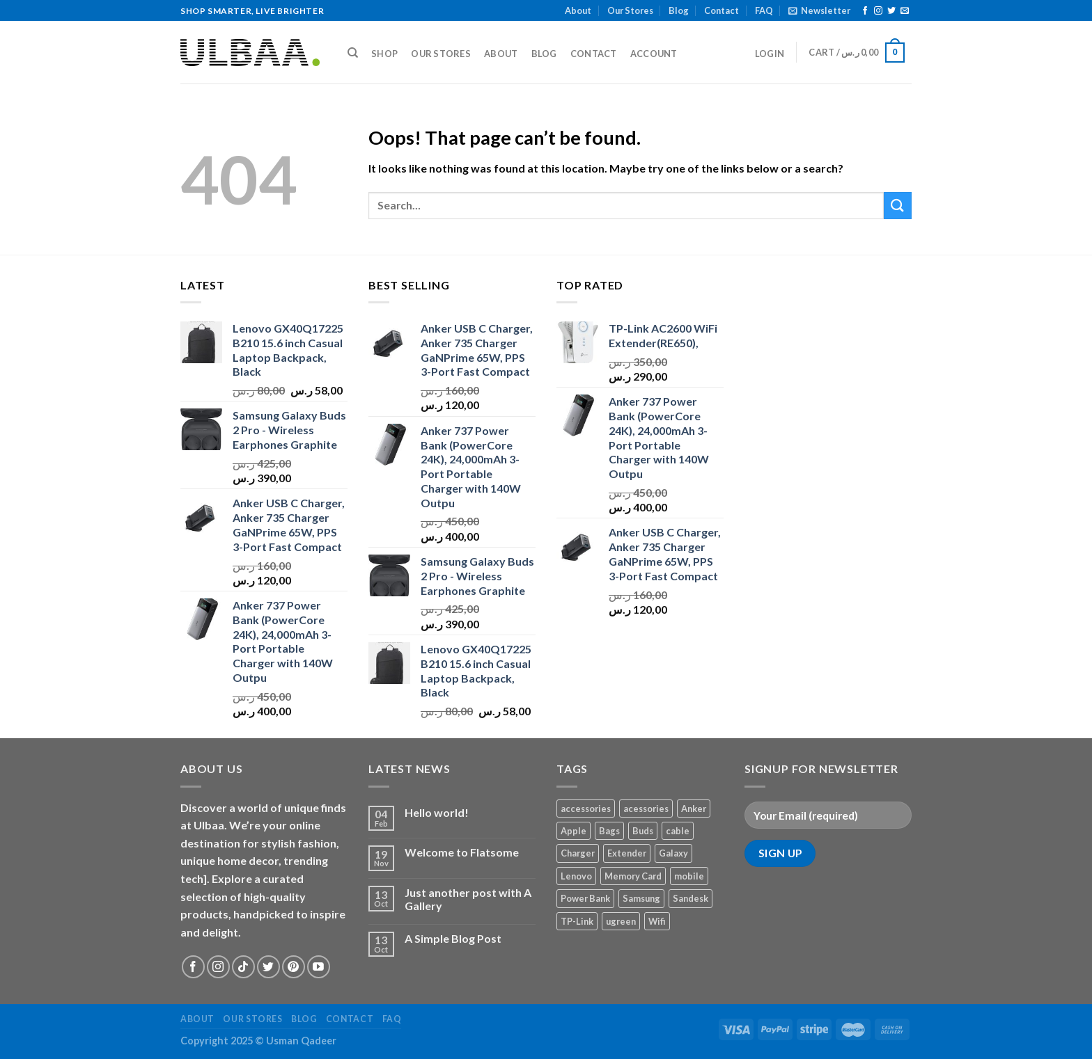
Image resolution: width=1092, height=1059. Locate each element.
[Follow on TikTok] (243, 966)
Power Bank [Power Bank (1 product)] (585, 898)
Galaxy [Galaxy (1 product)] (673, 853)
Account (654, 53)
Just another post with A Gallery (468, 899)
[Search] (353, 53)
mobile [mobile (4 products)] (689, 876)
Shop (384, 53)
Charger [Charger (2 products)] (578, 853)
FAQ (764, 10)
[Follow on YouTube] (318, 966)
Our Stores (630, 10)
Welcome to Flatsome (462, 852)
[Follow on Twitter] (891, 11)
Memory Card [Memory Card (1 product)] (633, 876)
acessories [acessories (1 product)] (646, 808)
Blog (679, 10)
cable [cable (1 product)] (677, 830)
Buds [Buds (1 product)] (642, 830)
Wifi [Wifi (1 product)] (657, 921)
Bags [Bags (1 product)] (609, 830)
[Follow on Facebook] (865, 11)
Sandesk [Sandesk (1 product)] (690, 898)
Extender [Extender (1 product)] (626, 853)
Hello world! (437, 812)
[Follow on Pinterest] (293, 966)
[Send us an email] (904, 11)
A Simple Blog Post (453, 938)
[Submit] (898, 205)
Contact (721, 10)
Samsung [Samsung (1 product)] (641, 898)
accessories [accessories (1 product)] (586, 808)
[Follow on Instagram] (878, 11)
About (578, 10)
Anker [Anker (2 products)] (693, 808)
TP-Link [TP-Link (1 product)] (577, 921)
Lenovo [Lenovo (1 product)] (576, 876)
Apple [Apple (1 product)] (573, 830)
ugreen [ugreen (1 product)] (621, 921)
